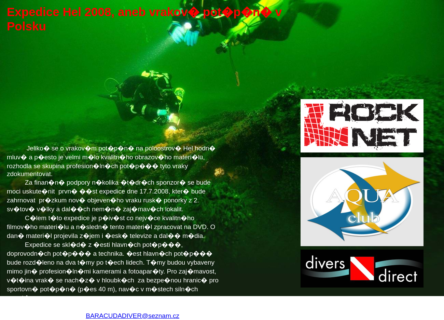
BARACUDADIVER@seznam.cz (132, 315)
